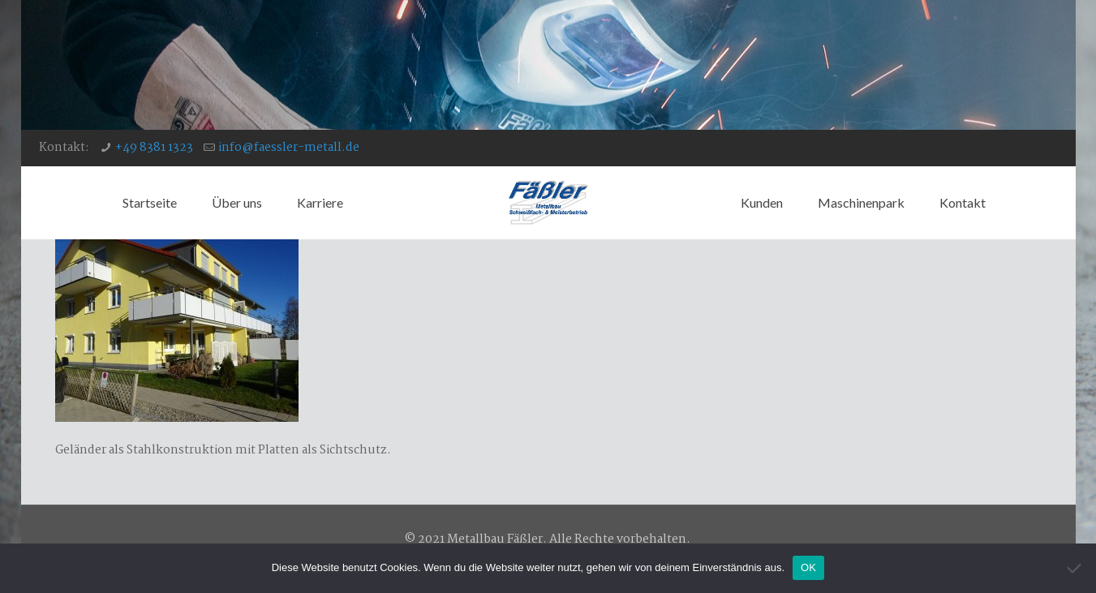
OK (808, 567)
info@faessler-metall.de (288, 147)
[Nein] (1076, 568)
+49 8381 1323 (154, 147)
